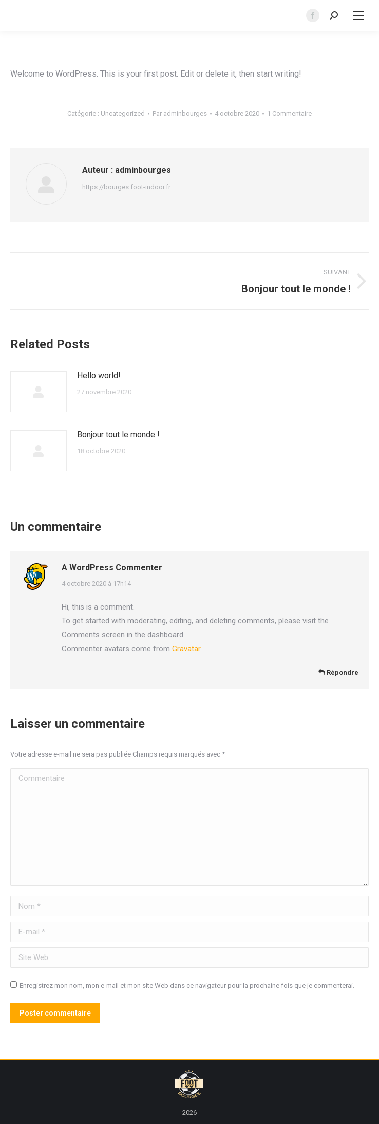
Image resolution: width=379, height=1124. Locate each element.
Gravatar (186, 648)
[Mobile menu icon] (358, 15)
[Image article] (38, 391)
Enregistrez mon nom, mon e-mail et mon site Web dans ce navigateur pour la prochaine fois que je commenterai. (187, 985)
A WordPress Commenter (112, 568)
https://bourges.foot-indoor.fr (126, 187)
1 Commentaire (289, 113)
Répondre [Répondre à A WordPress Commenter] (338, 672)
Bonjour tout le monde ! (118, 434)
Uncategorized (123, 113)
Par (180, 113)
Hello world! (99, 375)
